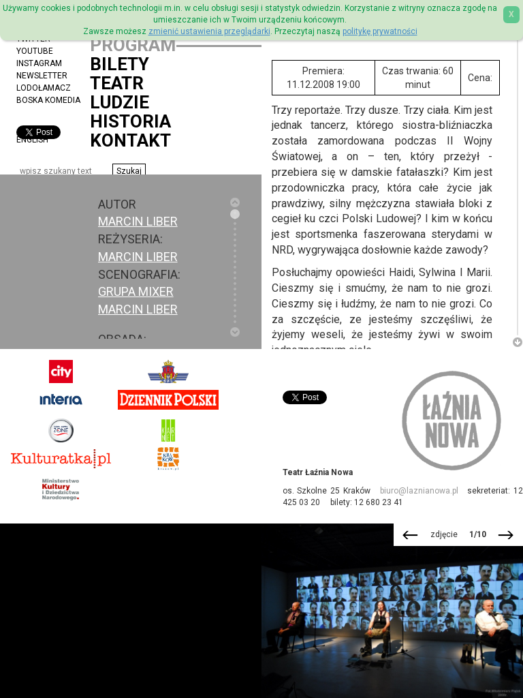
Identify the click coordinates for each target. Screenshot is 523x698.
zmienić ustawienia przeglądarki (209, 31)
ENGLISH (32, 140)
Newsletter (41, 75)
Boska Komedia (48, 100)
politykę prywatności (380, 31)
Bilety (119, 64)
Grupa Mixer (136, 291)
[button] (129, 171)
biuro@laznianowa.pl (419, 491)
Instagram (39, 63)
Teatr (117, 83)
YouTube (34, 51)
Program (133, 45)
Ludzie (119, 102)
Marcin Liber (138, 256)
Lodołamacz (43, 88)
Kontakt (130, 140)
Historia (130, 121)
